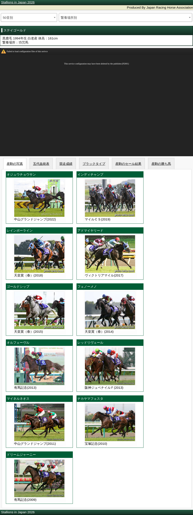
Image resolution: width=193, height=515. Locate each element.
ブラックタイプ (94, 163)
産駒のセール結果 (128, 163)
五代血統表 (41, 163)
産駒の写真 (15, 163)
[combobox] (29, 17)
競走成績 (65, 163)
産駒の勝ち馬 (161, 163)
